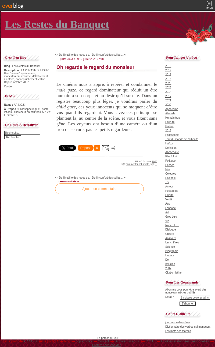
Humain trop (172, 117)
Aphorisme (171, 109)
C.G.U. (150, 341)
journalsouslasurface (177, 322)
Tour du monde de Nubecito (181, 139)
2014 (168, 91)
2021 (168, 100)
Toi (167, 182)
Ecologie (170, 177)
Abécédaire (172, 152)
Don (167, 259)
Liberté (169, 195)
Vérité (168, 199)
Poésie (169, 126)
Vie (167, 220)
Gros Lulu (171, 216)
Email (168, 296)
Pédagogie (171, 190)
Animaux (170, 238)
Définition (171, 147)
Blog (7, 66)
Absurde (170, 113)
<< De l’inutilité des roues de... (73, 54)
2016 (168, 66)
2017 (168, 96)
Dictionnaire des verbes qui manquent (187, 326)
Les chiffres (172, 242)
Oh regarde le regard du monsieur (95, 67)
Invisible (170, 264)
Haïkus (169, 143)
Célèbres (170, 173)
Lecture (169, 255)
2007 (168, 268)
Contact (8, 86)
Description (12, 70)
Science (170, 246)
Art (167, 212)
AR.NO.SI (30, 341)
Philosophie (172, 134)
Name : (9, 104)
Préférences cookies (106, 345)
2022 (168, 104)
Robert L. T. (172, 225)
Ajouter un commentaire (99, 189)
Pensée (169, 165)
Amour (169, 186)
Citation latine (173, 272)
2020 (168, 83)
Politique (170, 160)
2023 (154, 161)
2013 (168, 130)
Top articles (84, 341)
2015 (168, 74)
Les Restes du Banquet (57, 24)
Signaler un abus (127, 341)
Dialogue (170, 229)
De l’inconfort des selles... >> (109, 54)
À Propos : (11, 109)
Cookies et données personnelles (185, 341)
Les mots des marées (178, 331)
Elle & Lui (171, 156)
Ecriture (169, 122)
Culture (169, 233)
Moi (167, 169)
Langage (170, 208)
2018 (168, 78)
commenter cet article (138, 164)
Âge (167, 203)
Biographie (171, 251)
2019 (168, 70)
